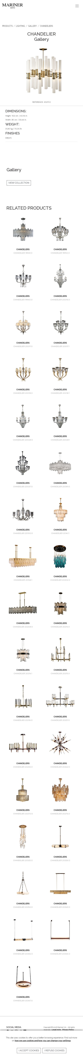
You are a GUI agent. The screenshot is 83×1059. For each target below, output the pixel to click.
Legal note (56, 1030)
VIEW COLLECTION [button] (18, 183)
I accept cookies (29, 1050)
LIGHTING (20, 26)
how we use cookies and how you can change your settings (43, 1041)
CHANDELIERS (46, 26)
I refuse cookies (54, 1050)
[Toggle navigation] (77, 6)
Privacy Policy (68, 1030)
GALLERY (32, 26)
